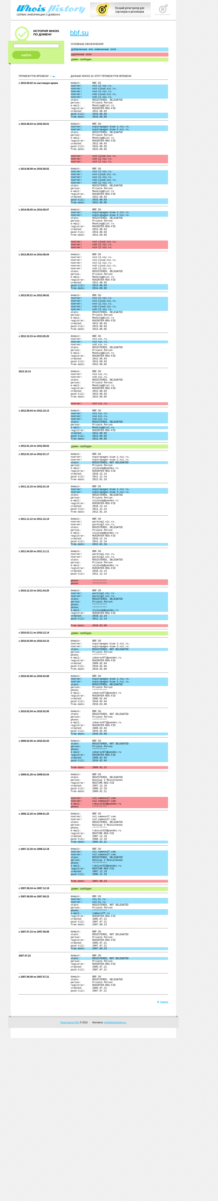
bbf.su (79, 32)
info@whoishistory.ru (115, 1185)
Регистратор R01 (69, 1185)
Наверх (162, 1165)
